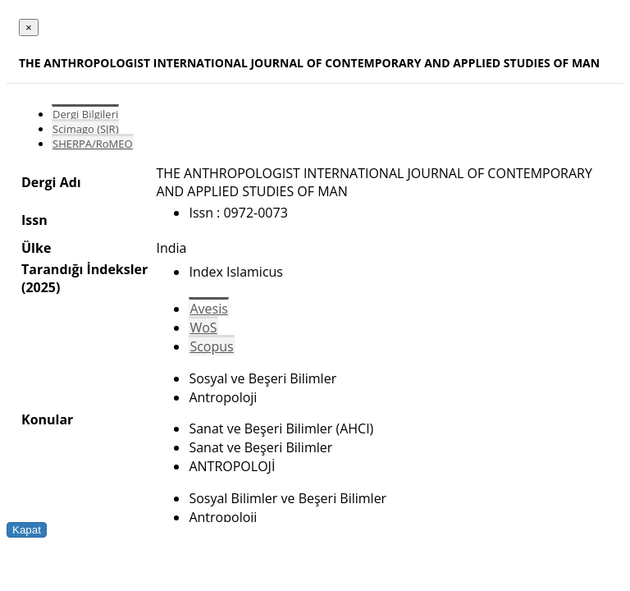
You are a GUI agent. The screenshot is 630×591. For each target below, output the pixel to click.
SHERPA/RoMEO (92, 143)
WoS (203, 327)
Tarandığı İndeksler (84, 269)
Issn (34, 220)
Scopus (211, 346)
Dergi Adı (51, 182)
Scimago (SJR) (85, 128)
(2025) (40, 287)
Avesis (208, 309)
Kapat (26, 530)
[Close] (29, 27)
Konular (47, 419)
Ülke (36, 248)
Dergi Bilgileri (85, 114)
